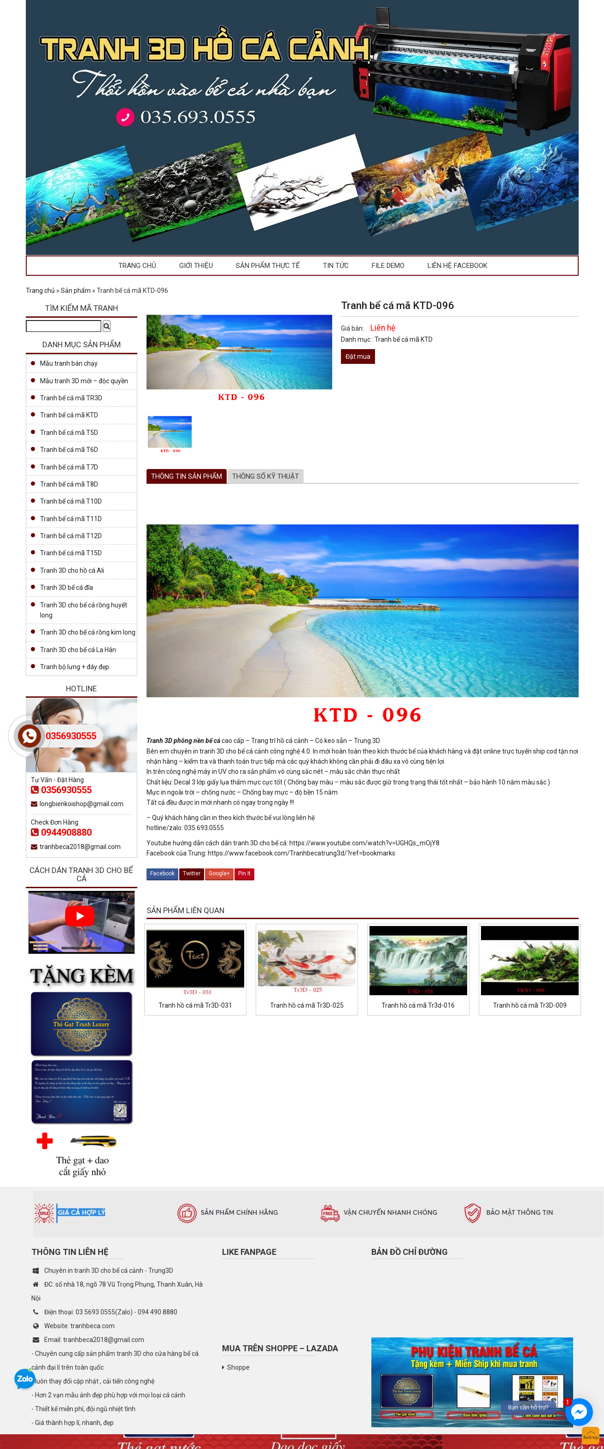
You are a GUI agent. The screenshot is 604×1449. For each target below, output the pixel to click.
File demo (388, 265)
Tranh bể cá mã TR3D (71, 398)
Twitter (191, 873)
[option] (170, 432)
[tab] (187, 476)
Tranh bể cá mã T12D (71, 536)
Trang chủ (137, 265)
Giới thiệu (196, 265)
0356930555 (61, 790)
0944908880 (61, 832)
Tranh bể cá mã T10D (71, 501)
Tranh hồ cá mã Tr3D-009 (530, 1005)
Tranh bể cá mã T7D (69, 467)
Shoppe (238, 1367)
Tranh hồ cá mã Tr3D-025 (307, 1005)
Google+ (219, 873)
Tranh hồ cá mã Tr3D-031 (195, 1005)
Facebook (162, 873)
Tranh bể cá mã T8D (69, 484)
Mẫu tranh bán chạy (69, 363)
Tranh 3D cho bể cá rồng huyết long (83, 610)
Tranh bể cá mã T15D (71, 553)
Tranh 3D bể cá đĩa (66, 587)
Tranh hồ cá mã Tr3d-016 (418, 1005)
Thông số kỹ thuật (265, 476)
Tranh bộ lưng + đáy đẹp (74, 667)
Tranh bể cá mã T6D (69, 449)
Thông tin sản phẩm (186, 476)
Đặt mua (358, 356)
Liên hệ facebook (457, 265)
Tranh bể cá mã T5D (69, 432)
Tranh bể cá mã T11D (71, 519)
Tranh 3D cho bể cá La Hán (78, 649)
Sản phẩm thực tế (268, 265)
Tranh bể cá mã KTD (404, 339)
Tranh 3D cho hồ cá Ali (72, 570)
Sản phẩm (76, 290)
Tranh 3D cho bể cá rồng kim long (87, 632)
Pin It (244, 873)
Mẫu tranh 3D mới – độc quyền (84, 381)
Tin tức (336, 265)
